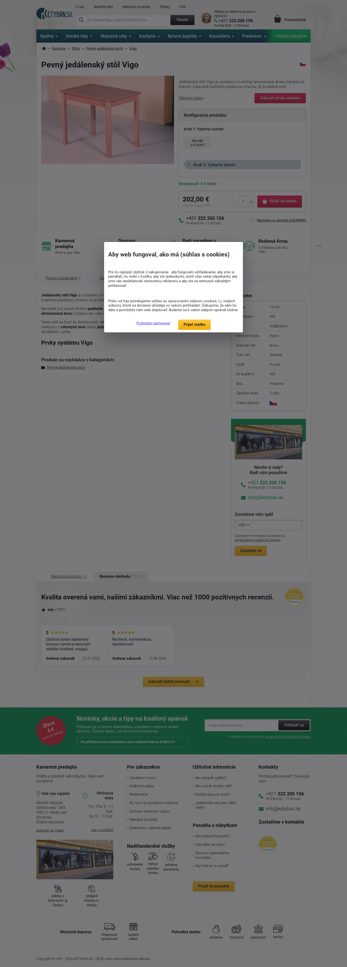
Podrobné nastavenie (153, 323)
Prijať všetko (194, 324)
